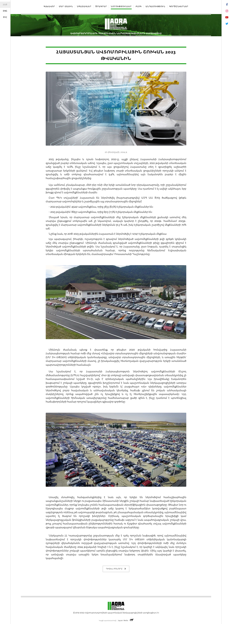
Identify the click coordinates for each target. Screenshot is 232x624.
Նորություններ (121, 7)
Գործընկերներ (178, 7)
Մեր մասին (66, 7)
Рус (5, 17)
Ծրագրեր (101, 7)
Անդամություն (155, 7)
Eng (5, 11)
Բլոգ (139, 7)
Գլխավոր (49, 7)
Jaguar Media (123, 620)
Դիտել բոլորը (116, 569)
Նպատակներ (84, 7)
